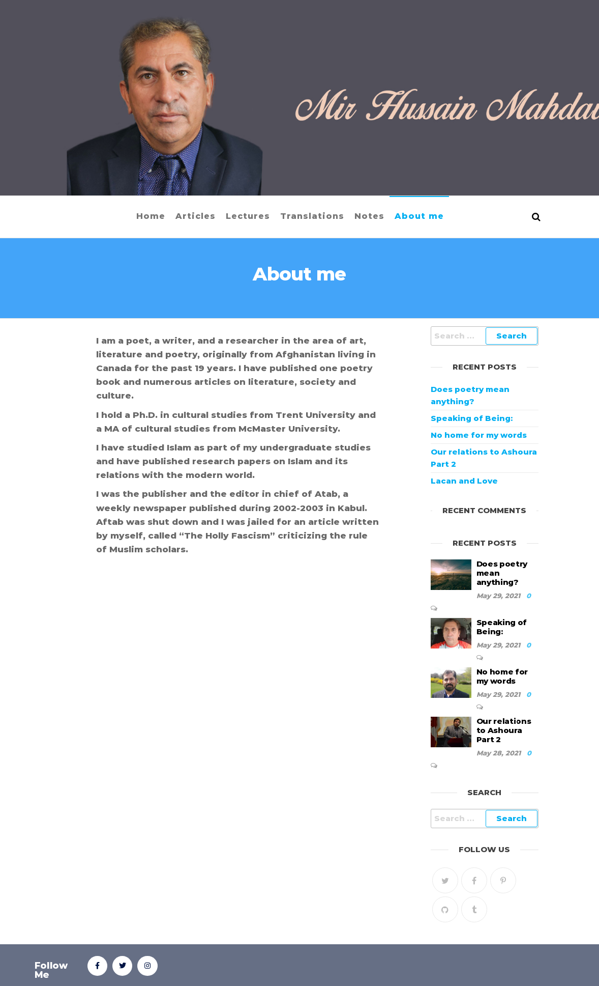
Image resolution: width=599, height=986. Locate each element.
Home (150, 216)
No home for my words (479, 435)
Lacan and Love (464, 481)
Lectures (248, 216)
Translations (312, 216)
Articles (195, 216)
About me (419, 216)
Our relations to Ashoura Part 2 (503, 730)
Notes (369, 216)
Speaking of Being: (472, 418)
